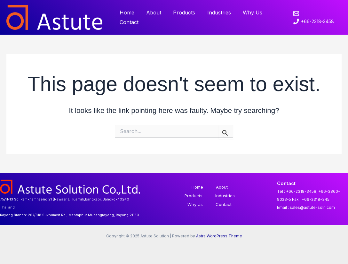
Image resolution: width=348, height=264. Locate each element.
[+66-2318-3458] (311, 21)
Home (126, 12)
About (151, 12)
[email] (295, 13)
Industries (213, 12)
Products (180, 12)
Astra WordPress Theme (219, 236)
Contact (128, 22)
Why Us (245, 12)
